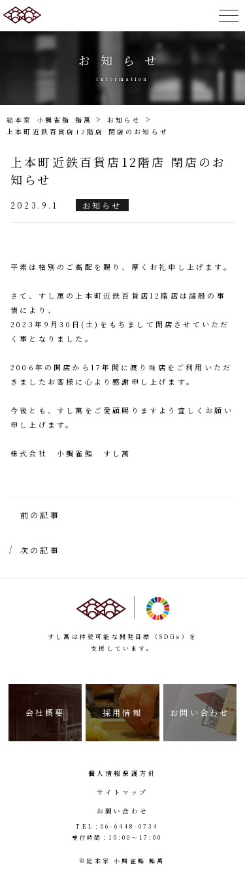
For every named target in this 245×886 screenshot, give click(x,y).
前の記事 (40, 514)
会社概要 (45, 712)
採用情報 (122, 712)
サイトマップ (122, 792)
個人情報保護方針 (122, 773)
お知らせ (102, 205)
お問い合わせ (199, 712)
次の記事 (40, 549)
